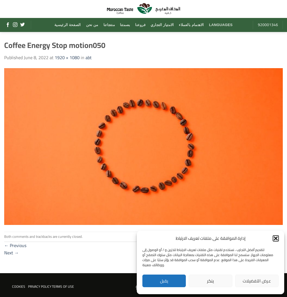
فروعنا (140, 25)
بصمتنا (125, 25)
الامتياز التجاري (162, 25)
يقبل (164, 281)
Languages (221, 25)
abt (88, 57)
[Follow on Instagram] (15, 24)
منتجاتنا (109, 25)
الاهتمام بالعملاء (191, 25)
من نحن (92, 25)
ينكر (210, 281)
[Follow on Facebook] (8, 24)
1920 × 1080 (67, 57)
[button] (276, 238)
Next (11, 252)
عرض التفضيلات (257, 281)
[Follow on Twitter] (22, 24)
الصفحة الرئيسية (67, 25)
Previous (15, 245)
